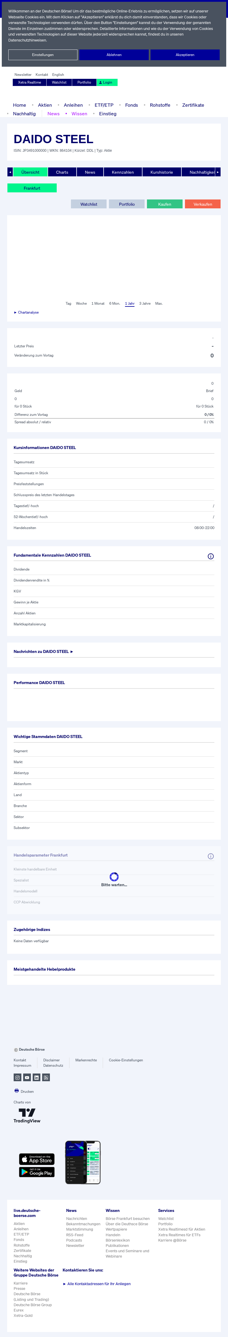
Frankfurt (32, 188)
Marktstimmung (79, 1229)
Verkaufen (202, 204)
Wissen (79, 113)
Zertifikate (192, 104)
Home (19, 104)
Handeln (113, 1235)
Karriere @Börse (173, 1240)
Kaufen (164, 204)
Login (105, 82)
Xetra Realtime (30, 82)
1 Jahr (129, 303)
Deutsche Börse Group (33, 1310)
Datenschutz (53, 1065)
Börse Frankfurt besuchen (128, 1218)
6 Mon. (114, 303)
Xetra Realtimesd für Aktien (182, 1229)
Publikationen (117, 1245)
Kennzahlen (122, 172)
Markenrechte (86, 1060)
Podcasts (74, 1240)
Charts (62, 172)
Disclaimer (51, 1060)
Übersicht (30, 172)
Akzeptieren (185, 55)
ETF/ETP (103, 104)
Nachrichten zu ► (46, 651)
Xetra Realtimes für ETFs (180, 1235)
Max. (159, 303)
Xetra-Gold (23, 1320)
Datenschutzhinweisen (27, 40)
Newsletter (23, 75)
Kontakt (42, 75)
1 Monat (97, 303)
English (57, 75)
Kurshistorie (161, 172)
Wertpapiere (116, 1229)
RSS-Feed (75, 1235)
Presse (20, 1293)
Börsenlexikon (118, 1240)
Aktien (44, 104)
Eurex (19, 1315)
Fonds (130, 104)
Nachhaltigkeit (202, 172)
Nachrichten (76, 1218)
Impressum (22, 1065)
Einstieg (107, 113)
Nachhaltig (24, 113)
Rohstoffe (160, 104)
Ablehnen (114, 55)
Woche (80, 303)
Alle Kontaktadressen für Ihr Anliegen (97, 1284)
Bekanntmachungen (83, 1224)
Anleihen (72, 104)
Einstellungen (43, 55)
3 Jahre (145, 303)
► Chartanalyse (26, 312)
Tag (67, 303)
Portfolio (84, 82)
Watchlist (60, 82)
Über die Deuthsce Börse (127, 1224)
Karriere (20, 1288)
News (53, 113)
